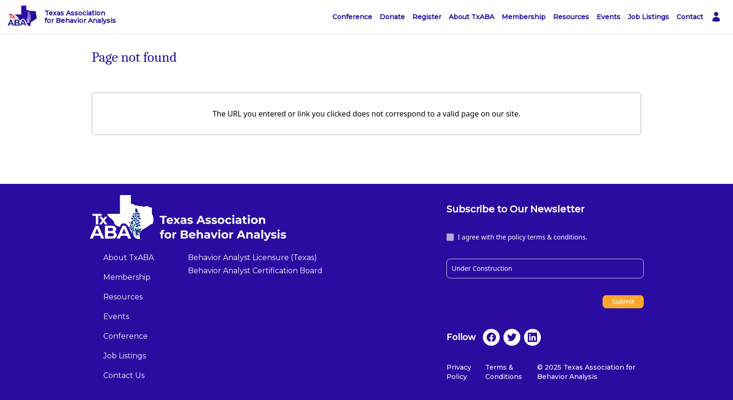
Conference (352, 17)
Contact (689, 17)
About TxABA (471, 17)
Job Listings (648, 17)
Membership (524, 17)
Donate (392, 17)
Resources (571, 17)
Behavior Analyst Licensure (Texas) (252, 257)
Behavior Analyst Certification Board (255, 270)
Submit (623, 301)
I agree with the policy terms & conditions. (522, 237)
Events (608, 17)
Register (426, 17)
